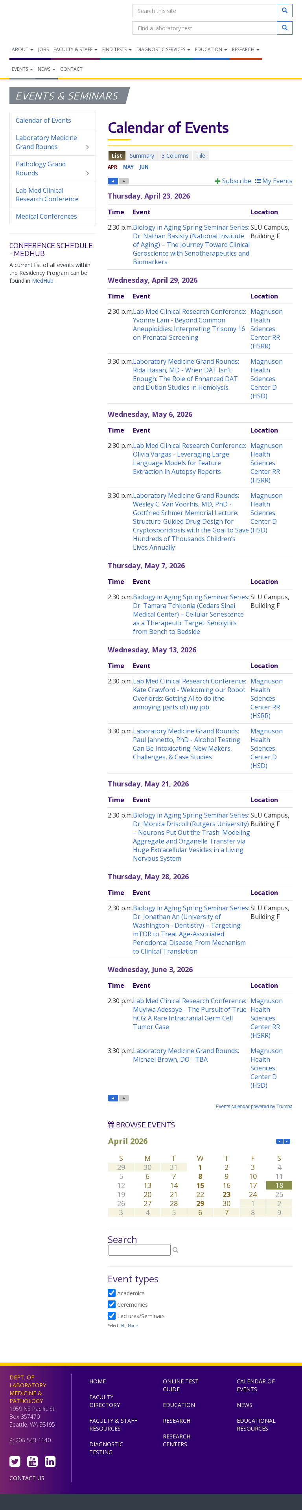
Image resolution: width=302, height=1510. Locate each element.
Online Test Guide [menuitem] (181, 1385)
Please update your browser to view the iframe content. (200, 155)
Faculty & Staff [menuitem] (75, 49)
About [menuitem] (22, 49)
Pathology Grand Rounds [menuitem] (53, 169)
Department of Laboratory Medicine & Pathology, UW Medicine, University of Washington (49, 19)
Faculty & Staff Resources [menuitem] (113, 1424)
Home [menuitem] (97, 1381)
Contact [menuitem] (71, 69)
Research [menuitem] (246, 49)
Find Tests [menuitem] (117, 49)
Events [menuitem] (22, 69)
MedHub (42, 280)
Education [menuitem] (211, 49)
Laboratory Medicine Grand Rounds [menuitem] (53, 142)
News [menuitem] (46, 69)
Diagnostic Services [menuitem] (163, 49)
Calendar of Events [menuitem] (43, 120)
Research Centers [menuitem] (176, 1440)
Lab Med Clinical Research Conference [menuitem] (47, 195)
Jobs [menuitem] (43, 49)
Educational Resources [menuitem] (256, 1424)
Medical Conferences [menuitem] (46, 216)
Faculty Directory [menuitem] (104, 1401)
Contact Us (26, 1478)
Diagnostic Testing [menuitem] (106, 1448)
